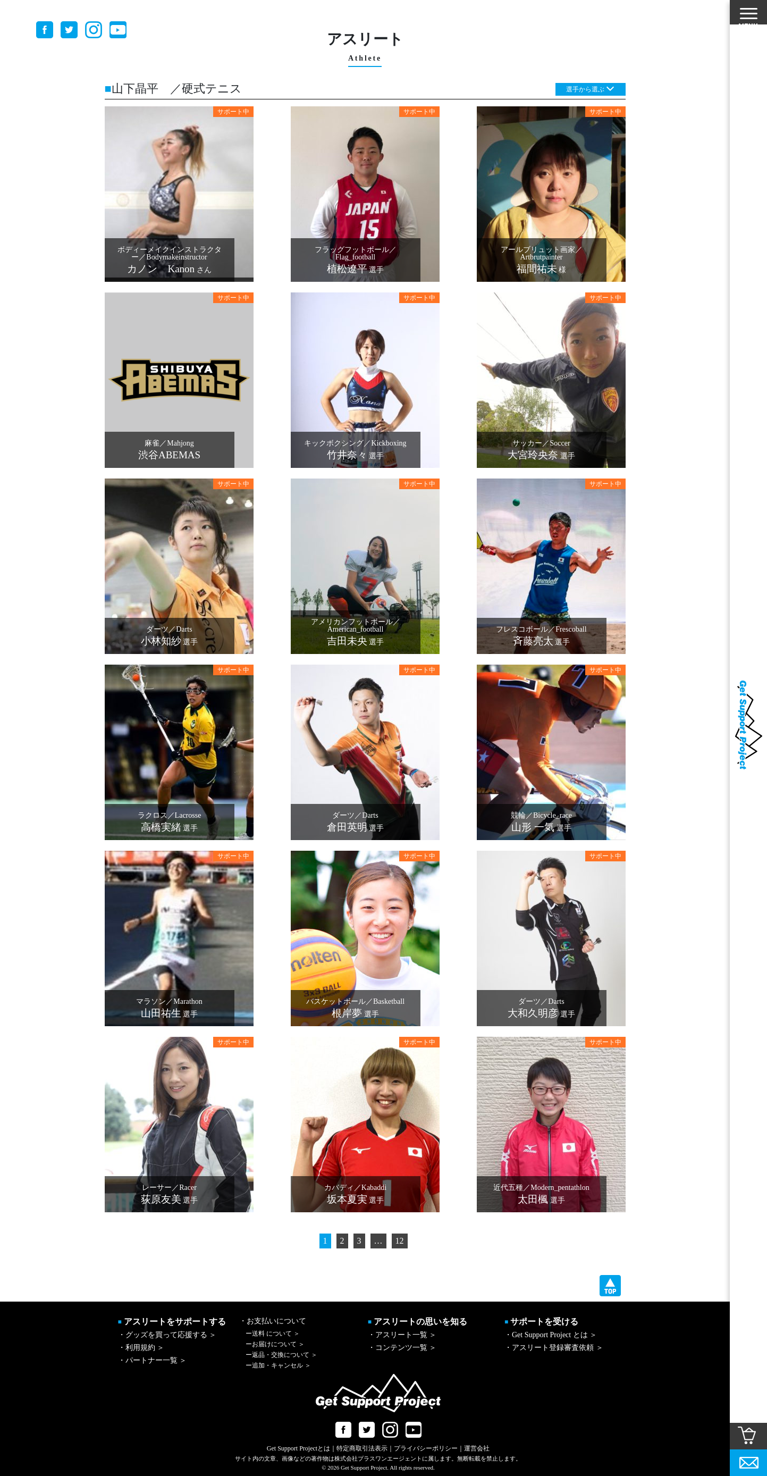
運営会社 (477, 1448)
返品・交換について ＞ (281, 1354)
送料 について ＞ (273, 1333)
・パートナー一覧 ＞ (152, 1360)
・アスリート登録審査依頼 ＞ (553, 1348)
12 (399, 1240)
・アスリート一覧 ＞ (402, 1335)
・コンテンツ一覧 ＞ (402, 1348)
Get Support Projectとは (298, 1448)
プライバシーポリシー (426, 1448)
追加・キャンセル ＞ (278, 1365)
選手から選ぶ (585, 89)
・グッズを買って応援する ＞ (167, 1335)
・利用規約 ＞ (141, 1348)
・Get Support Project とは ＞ (550, 1335)
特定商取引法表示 (361, 1448)
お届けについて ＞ (275, 1344)
